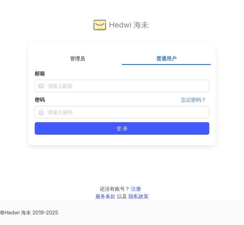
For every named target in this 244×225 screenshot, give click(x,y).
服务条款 (105, 196)
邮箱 (40, 73)
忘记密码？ (193, 100)
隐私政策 (139, 196)
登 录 (122, 128)
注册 (136, 189)
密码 (122, 99)
